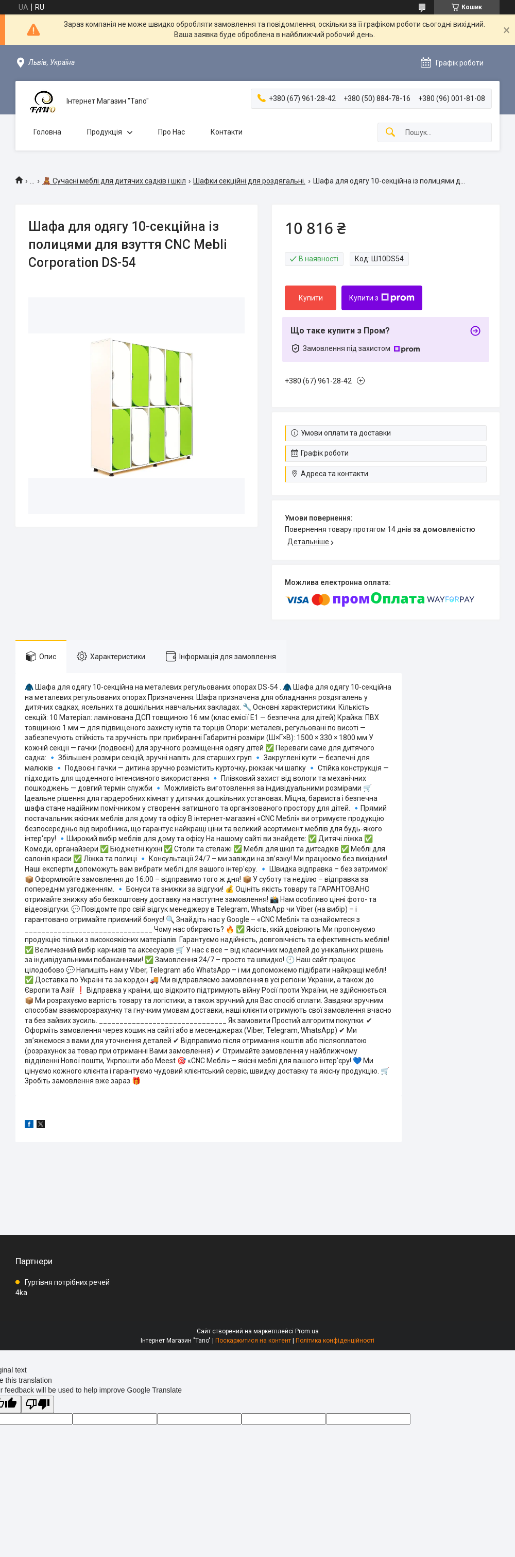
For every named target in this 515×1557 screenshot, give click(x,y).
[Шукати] (390, 133)
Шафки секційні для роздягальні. (249, 181)
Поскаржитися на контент (253, 1340)
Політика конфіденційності (335, 1340)
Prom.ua (307, 1331)
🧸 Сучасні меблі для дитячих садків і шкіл (114, 181)
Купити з (382, 298)
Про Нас (171, 132)
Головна (47, 132)
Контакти (227, 132)
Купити (311, 298)
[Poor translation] (37, 1405)
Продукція (104, 132)
